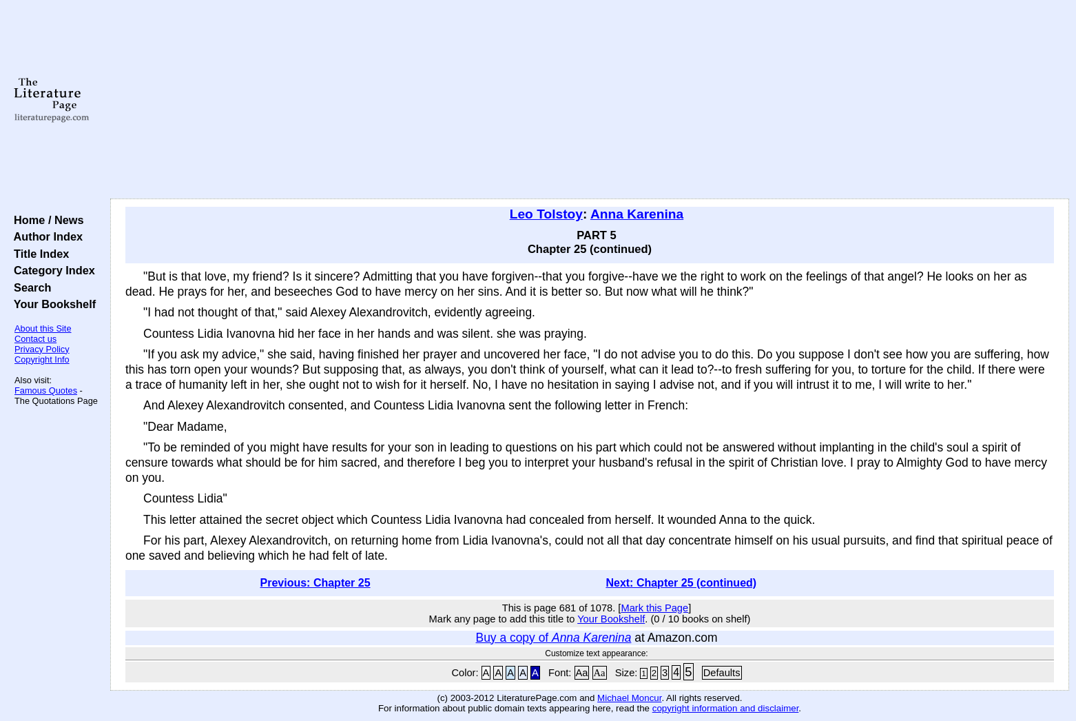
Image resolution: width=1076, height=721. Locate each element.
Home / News (46, 220)
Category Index (51, 270)
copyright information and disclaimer (725, 708)
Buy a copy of (554, 637)
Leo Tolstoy (546, 214)
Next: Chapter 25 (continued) (681, 583)
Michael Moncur (629, 698)
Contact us (35, 339)
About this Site (43, 328)
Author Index (45, 236)
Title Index (38, 253)
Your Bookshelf (52, 304)
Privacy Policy (42, 349)
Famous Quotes (45, 390)
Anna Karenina (636, 214)
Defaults (722, 672)
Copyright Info (42, 359)
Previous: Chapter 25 (315, 583)
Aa (582, 672)
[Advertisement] (589, 99)
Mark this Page (654, 607)
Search (29, 287)
